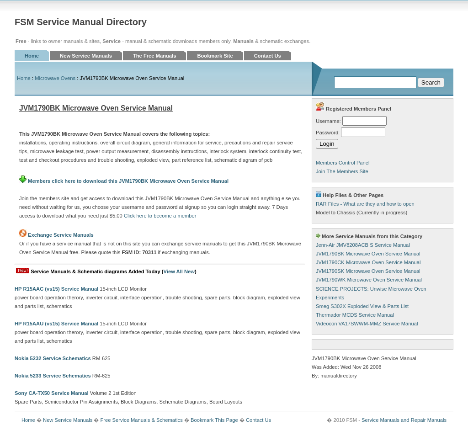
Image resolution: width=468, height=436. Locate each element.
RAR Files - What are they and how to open (365, 204)
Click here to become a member (160, 215)
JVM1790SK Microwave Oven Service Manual (368, 271)
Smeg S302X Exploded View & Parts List (362, 306)
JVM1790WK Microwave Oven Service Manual (369, 279)
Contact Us (267, 55)
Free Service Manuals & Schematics (141, 420)
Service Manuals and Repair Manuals (404, 420)
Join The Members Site (342, 171)
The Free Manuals (154, 55)
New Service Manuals (86, 55)
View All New (179, 271)
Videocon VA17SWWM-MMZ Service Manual (367, 323)
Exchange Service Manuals (61, 235)
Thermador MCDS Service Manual (355, 315)
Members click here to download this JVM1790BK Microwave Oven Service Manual (124, 181)
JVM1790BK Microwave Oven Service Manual (368, 253)
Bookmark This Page (214, 420)
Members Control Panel (343, 162)
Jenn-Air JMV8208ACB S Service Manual (363, 245)
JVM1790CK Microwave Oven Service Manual (368, 262)
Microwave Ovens (55, 78)
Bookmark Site (215, 55)
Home (32, 55)
